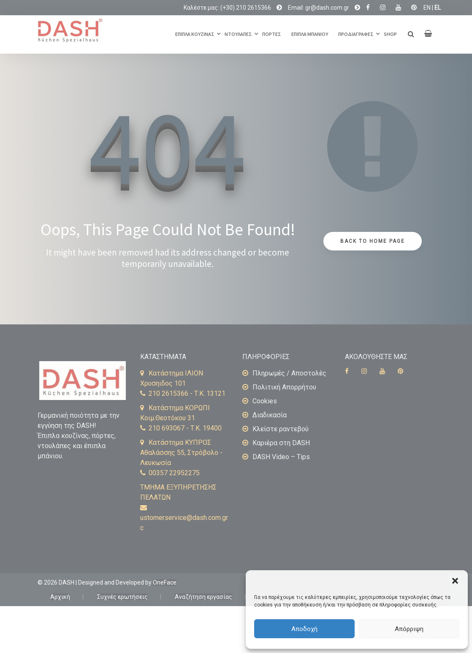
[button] (455, 581)
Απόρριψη (409, 629)
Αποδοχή (304, 629)
